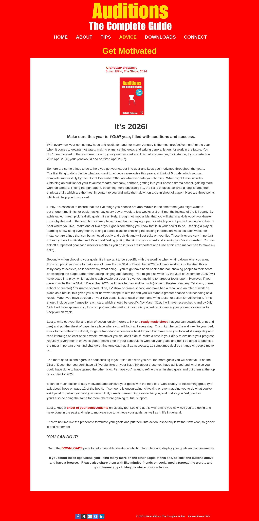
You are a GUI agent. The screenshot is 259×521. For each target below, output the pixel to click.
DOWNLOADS (160, 37)
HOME (61, 37)
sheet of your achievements (87, 407)
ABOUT (84, 37)
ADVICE (128, 37)
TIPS (106, 37)
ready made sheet (154, 321)
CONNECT (195, 37)
